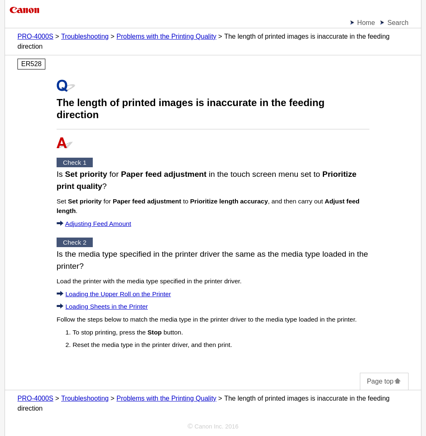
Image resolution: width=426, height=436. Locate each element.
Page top (384, 381)
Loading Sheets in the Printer (106, 306)
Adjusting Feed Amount (98, 223)
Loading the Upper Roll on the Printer (118, 293)
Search (398, 22)
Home (366, 22)
